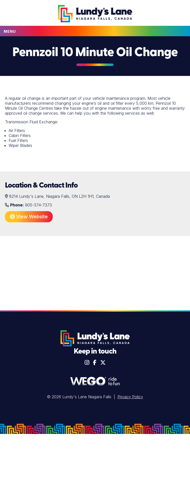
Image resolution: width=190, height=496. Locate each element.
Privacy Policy (130, 396)
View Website (29, 217)
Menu (10, 31)
